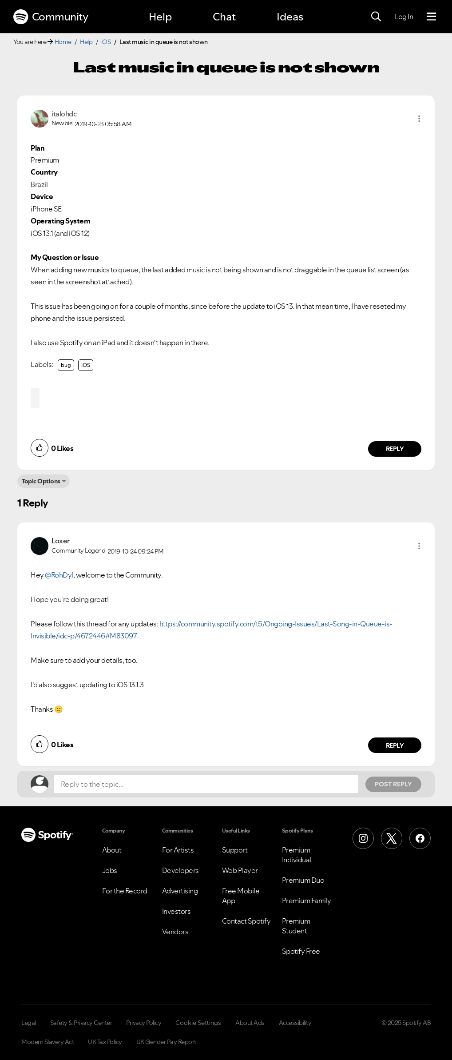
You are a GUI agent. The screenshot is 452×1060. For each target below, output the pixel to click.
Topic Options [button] (41, 481)
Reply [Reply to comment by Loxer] (395, 745)
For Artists (178, 850)
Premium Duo (303, 880)
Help (160, 16)
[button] (419, 118)
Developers (180, 870)
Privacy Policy (143, 1023)
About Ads (250, 1023)
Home (63, 41)
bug (66, 365)
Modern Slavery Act (47, 1042)
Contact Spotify (246, 921)
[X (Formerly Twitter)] (391, 838)
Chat (224, 16)
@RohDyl (59, 575)
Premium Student (296, 926)
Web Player (240, 870)
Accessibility (295, 1023)
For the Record (124, 891)
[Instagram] (363, 838)
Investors (176, 911)
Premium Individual (296, 855)
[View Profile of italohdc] (64, 114)
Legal (28, 1023)
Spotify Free (301, 951)
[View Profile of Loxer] (61, 541)
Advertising (180, 891)
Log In (404, 16)
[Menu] (431, 17)
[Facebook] (420, 838)
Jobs (109, 870)
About (112, 850)
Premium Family (306, 900)
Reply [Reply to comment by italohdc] (395, 448)
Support (235, 850)
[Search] (376, 17)
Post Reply (393, 784)
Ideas (290, 16)
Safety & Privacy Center (81, 1023)
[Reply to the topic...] (206, 784)
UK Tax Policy (105, 1042)
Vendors (175, 931)
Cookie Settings (198, 1023)
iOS (106, 41)
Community (50, 16)
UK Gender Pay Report (166, 1042)
